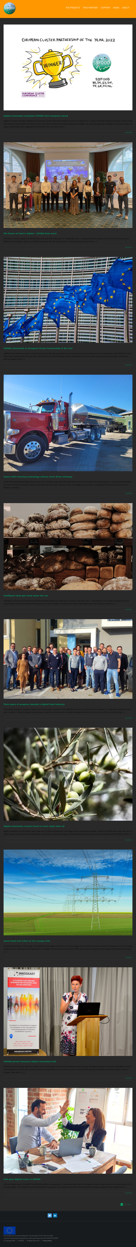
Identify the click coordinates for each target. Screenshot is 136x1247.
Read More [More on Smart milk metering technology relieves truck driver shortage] (128, 493)
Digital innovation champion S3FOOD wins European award (36, 115)
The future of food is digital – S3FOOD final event (30, 233)
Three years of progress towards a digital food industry (34, 704)
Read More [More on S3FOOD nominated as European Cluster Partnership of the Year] (128, 365)
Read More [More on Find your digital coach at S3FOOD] (128, 1193)
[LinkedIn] (55, 1215)
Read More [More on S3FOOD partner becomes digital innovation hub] (128, 1078)
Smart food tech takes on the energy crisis (27, 941)
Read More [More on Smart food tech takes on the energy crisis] (128, 957)
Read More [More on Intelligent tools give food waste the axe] (128, 609)
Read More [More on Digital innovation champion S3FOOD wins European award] (128, 132)
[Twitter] (50, 1215)
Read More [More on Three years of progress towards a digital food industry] (128, 718)
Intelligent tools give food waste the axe (26, 595)
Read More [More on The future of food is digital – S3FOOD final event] (128, 247)
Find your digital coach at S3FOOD (22, 1179)
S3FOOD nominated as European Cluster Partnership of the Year (38, 348)
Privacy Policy (47, 1241)
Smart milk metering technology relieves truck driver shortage (38, 476)
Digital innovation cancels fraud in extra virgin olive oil (34, 826)
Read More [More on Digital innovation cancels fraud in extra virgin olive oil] (128, 840)
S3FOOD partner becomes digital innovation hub (30, 1061)
